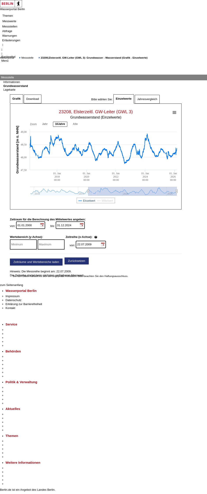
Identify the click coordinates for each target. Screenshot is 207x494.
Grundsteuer (13, 456)
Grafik (16, 98)
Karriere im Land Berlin (20, 391)
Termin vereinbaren (18, 333)
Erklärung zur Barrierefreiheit (24, 304)
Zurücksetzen (76, 260)
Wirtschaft (12, 476)
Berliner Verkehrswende (21, 445)
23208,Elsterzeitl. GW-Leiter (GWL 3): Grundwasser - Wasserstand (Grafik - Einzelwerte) (94, 57)
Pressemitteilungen (18, 414)
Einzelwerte (124, 98)
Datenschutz (13, 300)
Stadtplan (12, 483)
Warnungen (9, 35)
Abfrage (7, 31)
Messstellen (9, 26)
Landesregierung (16, 387)
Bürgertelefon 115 (17, 337)
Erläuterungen (11, 40)
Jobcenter (12, 372)
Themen (7, 15)
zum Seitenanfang (11, 285)
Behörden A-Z (14, 356)
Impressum (13, 296)
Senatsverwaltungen (18, 360)
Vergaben (12, 403)
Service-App (13, 329)
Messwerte (9, 21)
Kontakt (10, 308)
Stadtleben (12, 479)
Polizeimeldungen (17, 418)
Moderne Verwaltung (19, 449)
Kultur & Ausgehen (17, 468)
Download (32, 99)
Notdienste (12, 341)
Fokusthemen (14, 441)
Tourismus (12, 472)
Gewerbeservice (16, 345)
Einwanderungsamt (18, 376)
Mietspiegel (13, 452)
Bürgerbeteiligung (17, 395)
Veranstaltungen (16, 422)
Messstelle (27, 57)
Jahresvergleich (147, 99)
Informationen (11, 82)
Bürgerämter (13, 368)
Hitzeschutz (13, 430)
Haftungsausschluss (116, 276)
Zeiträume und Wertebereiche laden (36, 262)
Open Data (12, 399)
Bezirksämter (14, 364)
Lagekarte (9, 89)
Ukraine (10, 426)
